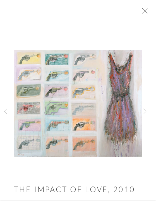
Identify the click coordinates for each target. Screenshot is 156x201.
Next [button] (144, 111)
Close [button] (148, 12)
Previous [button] (5, 111)
